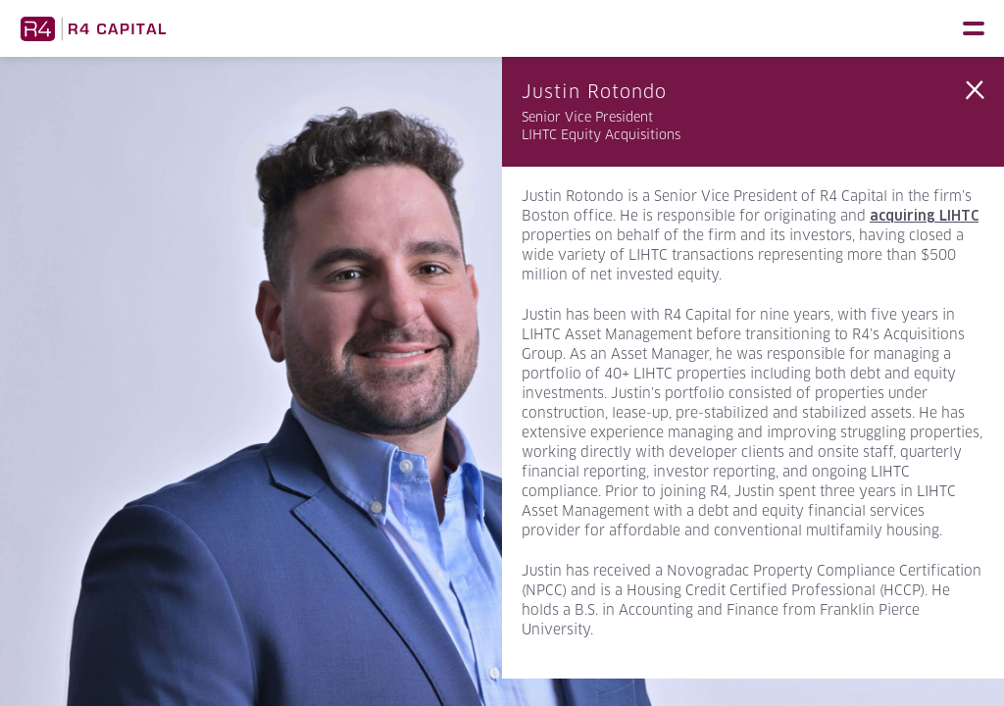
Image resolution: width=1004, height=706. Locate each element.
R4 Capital (93, 28)
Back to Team (974, 90)
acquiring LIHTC (924, 216)
